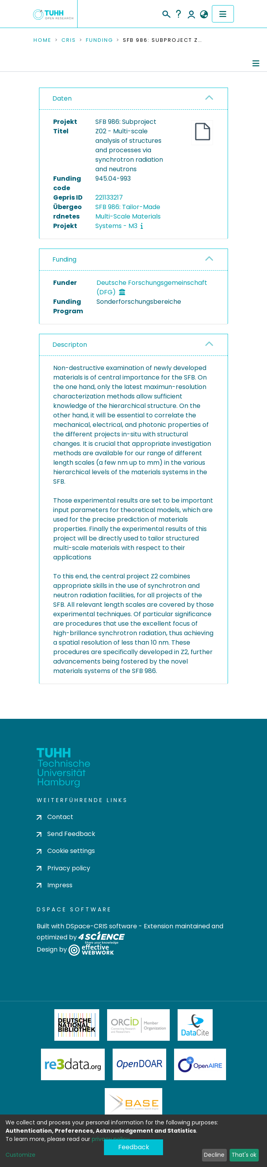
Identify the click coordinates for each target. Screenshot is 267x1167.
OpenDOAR (139, 1064)
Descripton (69, 344)
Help (178, 13)
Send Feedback (66, 833)
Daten (62, 98)
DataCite (195, 1025)
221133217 (109, 197)
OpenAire (200, 1064)
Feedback (133, 1147)
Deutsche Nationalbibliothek (76, 1025)
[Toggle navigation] (223, 13)
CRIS (68, 40)
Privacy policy (63, 868)
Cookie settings (66, 850)
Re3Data (73, 1064)
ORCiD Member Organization (138, 1025)
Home (42, 40)
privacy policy (111, 1139)
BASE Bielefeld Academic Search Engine (133, 1104)
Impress (54, 885)
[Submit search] (166, 13)
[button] (204, 14)
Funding (99, 40)
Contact (55, 816)
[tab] (133, 99)
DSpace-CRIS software (101, 926)
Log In (191, 13)
